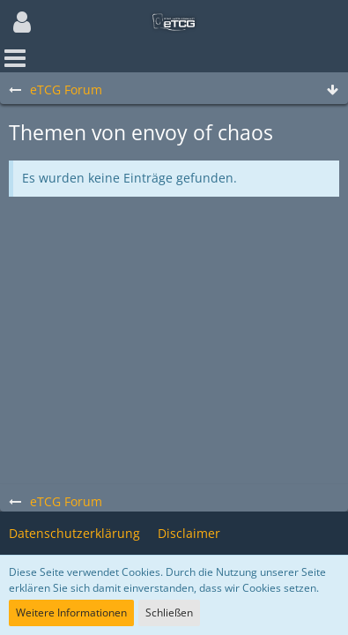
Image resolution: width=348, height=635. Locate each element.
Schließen (169, 612)
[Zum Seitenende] (332, 90)
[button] (22, 22)
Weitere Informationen (71, 612)
